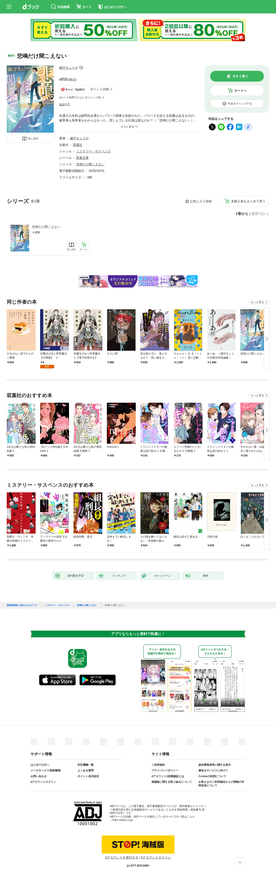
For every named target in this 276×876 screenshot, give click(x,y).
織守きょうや (68, 67)
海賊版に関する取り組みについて (171, 781)
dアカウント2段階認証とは (167, 776)
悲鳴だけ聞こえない (46, 227)
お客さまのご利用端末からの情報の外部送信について (221, 783)
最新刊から (260, 214)
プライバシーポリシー (164, 770)
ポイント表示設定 (88, 776)
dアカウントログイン (43, 781)
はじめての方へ (39, 764)
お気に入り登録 (201, 201)
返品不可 (64, 104)
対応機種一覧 (86, 764)
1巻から (242, 214)
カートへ (240, 90)
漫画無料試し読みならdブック (22, 605)
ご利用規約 (158, 764)
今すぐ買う (240, 76)
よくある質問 (86, 770)
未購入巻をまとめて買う (248, 201)
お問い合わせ (38, 776)
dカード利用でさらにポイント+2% (80, 97)
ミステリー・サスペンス (93, 151)
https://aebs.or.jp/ (122, 820)
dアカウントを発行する (121, 857)
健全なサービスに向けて (213, 770)
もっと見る (257, 302)
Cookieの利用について (212, 776)
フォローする (81, 67)
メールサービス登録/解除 (45, 770)
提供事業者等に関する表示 (214, 764)
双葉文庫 (82, 158)
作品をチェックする (240, 103)
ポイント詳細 (99, 89)
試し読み (33, 138)
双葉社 (77, 145)
